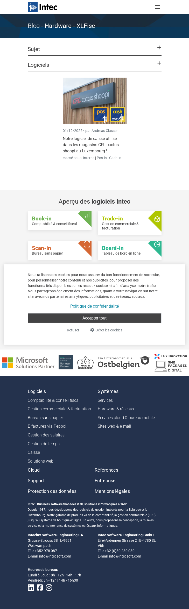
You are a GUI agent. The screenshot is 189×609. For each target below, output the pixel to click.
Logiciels (37, 391)
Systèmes (108, 391)
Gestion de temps (44, 443)
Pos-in (102, 158)
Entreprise (105, 480)
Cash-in (115, 158)
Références (106, 470)
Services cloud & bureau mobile (126, 417)
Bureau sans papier (45, 417)
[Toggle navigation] (157, 7)
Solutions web (40, 461)
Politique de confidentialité (94, 306)
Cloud (34, 470)
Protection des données (52, 491)
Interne (89, 158)
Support (36, 480)
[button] (94, 51)
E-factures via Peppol (47, 426)
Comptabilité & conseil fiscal (54, 400)
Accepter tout (94, 318)
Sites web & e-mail (114, 426)
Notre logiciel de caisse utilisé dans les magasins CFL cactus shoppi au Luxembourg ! (91, 144)
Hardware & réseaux (116, 408)
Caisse (34, 452)
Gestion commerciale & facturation (59, 408)
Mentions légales (112, 491)
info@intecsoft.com (55, 556)
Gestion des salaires (46, 435)
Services (105, 400)
